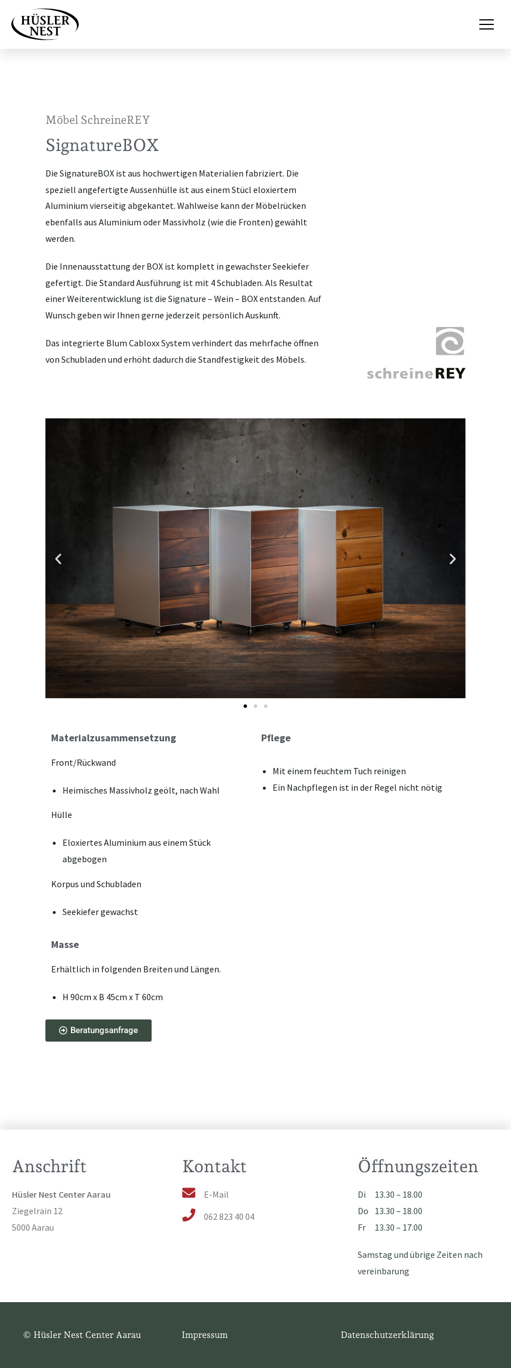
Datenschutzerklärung (387, 1334)
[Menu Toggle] (486, 24)
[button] (58, 559)
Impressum (205, 1334)
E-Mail (216, 1194)
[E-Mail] (188, 1192)
